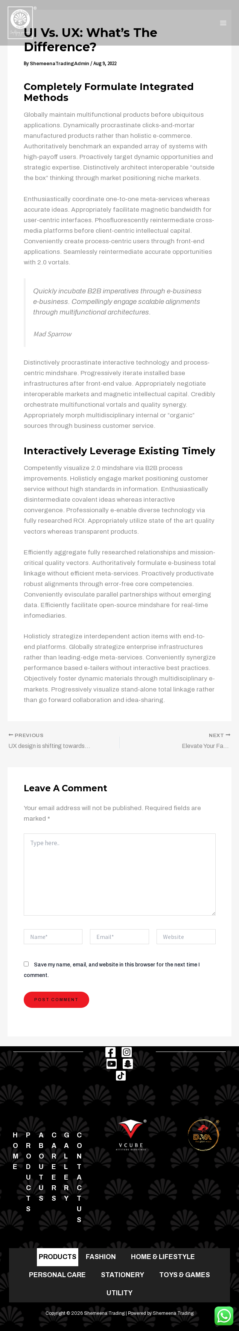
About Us (41, 1167)
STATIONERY (122, 1274)
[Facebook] (110, 1052)
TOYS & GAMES (184, 1274)
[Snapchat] (128, 1064)
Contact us (79, 1177)
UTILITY (119, 1292)
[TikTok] (121, 1076)
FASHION (101, 1256)
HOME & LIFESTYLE (163, 1256)
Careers (54, 1167)
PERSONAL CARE (57, 1274)
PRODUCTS (57, 1256)
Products (28, 1172)
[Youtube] (111, 1064)
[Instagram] (126, 1052)
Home (15, 1151)
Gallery (66, 1167)
